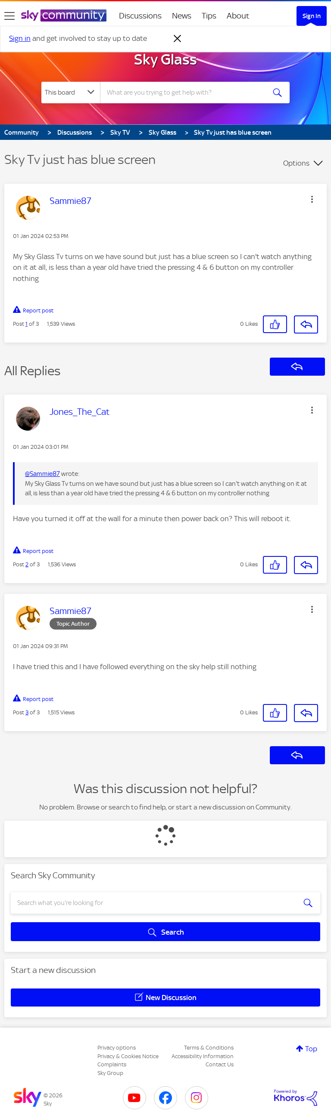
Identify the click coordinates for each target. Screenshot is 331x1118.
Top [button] (311, 1048)
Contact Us (220, 1064)
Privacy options (116, 1047)
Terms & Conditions (209, 1047)
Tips (209, 16)
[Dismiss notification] (177, 39)
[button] (312, 199)
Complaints (111, 1064)
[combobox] (185, 92)
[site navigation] (9, 16)
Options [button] (296, 163)
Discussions (140, 16)
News (181, 16)
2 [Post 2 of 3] (26, 564)
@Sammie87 (42, 474)
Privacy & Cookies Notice (128, 1056)
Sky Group (110, 1073)
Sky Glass (165, 59)
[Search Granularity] (70, 92)
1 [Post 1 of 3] (26, 324)
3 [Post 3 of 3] (26, 712)
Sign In (312, 16)
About (238, 16)
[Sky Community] (63, 15)
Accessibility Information (203, 1056)
